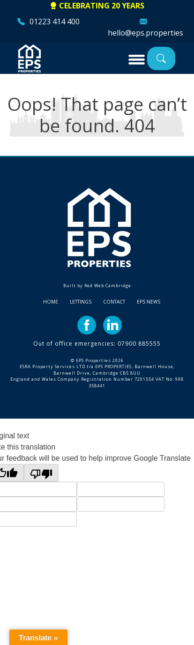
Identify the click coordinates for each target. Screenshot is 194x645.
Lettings (80, 301)
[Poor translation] (41, 473)
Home (50, 301)
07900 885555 (139, 344)
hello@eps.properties (145, 33)
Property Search (161, 58)
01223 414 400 (55, 21)
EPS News (148, 301)
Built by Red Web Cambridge (97, 286)
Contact (114, 301)
